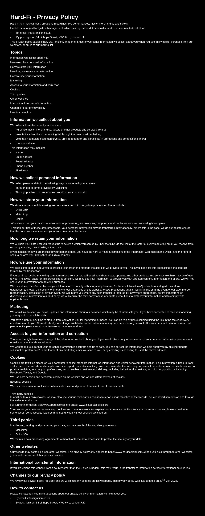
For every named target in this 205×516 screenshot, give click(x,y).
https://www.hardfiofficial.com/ (125, 451)
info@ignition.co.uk (49, 247)
